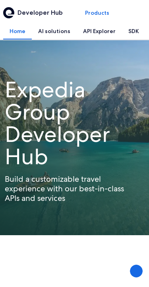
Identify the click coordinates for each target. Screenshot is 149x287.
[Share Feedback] (136, 271)
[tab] (17, 31)
